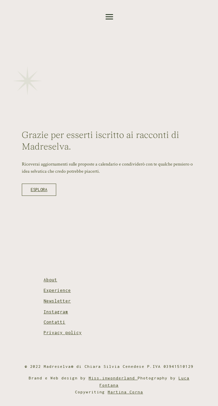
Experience (57, 290)
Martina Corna (125, 392)
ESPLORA (39, 189)
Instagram (56, 311)
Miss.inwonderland (113, 378)
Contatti (54, 322)
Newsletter (57, 300)
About (50, 279)
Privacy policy (63, 332)
